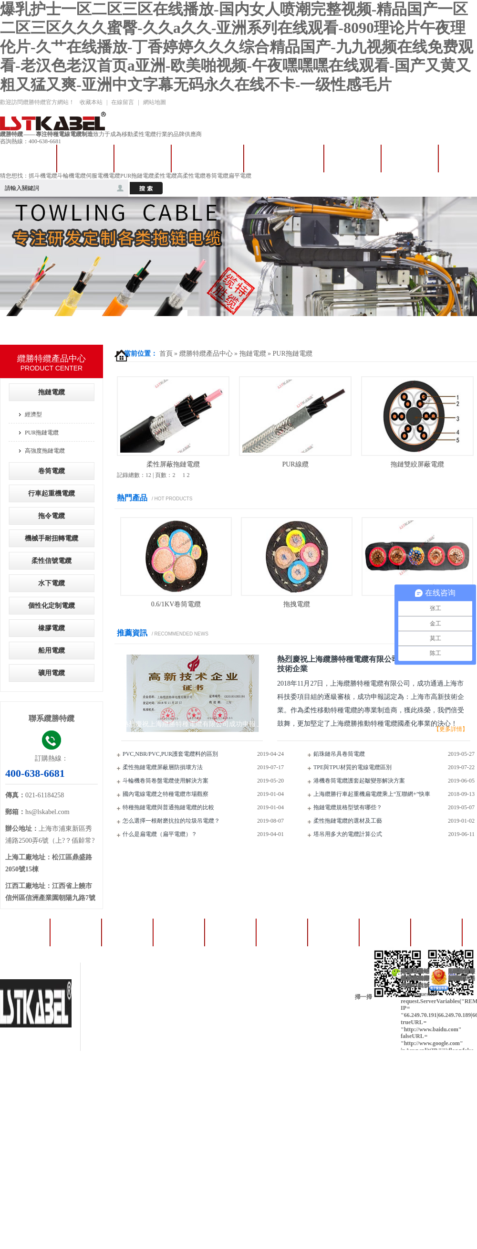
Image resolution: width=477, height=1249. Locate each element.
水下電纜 (51, 583)
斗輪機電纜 (71, 175)
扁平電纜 (239, 175)
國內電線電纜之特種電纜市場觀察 (165, 794)
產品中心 (352, 158)
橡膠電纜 (51, 628)
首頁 (166, 353)
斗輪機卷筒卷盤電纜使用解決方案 (165, 780)
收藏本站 (91, 102)
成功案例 (409, 158)
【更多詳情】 (451, 729)
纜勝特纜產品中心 (206, 353)
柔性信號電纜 (51, 560)
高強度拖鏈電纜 (45, 450)
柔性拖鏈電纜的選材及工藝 (347, 820)
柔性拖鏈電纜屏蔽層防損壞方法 (163, 767)
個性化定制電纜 (51, 605)
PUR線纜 (295, 464)
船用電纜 (51, 650)
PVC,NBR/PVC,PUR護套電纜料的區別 (170, 754)
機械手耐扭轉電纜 (51, 538)
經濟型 (33, 414)
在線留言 (122, 102)
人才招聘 (385, 932)
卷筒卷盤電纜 (207, 158)
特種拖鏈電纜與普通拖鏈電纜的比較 (168, 807)
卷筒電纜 (217, 175)
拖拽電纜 (296, 604)
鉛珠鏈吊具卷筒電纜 (339, 754)
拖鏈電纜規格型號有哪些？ (347, 807)
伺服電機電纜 (103, 175)
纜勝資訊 (437, 932)
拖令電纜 (142, 158)
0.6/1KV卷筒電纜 (176, 604)
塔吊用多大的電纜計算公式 (347, 834)
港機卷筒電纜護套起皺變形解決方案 (359, 780)
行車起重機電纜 (284, 158)
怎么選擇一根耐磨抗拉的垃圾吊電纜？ (171, 820)
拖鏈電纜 (85, 158)
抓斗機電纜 (43, 175)
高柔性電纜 (191, 175)
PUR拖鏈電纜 (137, 175)
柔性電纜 (165, 175)
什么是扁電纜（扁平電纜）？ (160, 834)
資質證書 (334, 932)
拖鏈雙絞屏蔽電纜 (417, 464)
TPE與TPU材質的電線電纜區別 (352, 767)
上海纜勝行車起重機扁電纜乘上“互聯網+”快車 (371, 794)
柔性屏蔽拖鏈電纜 (173, 464)
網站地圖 (154, 102)
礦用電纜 (51, 673)
